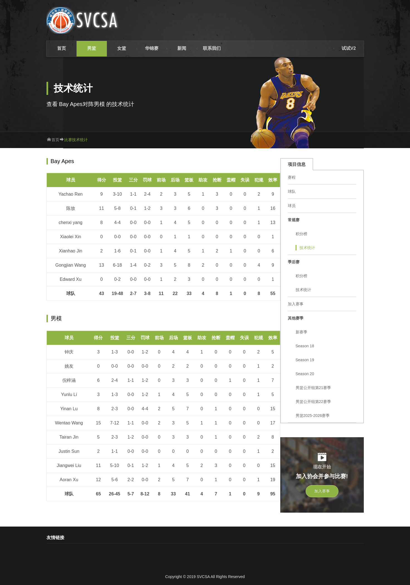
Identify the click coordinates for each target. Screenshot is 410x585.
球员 (292, 205)
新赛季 (301, 332)
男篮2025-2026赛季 (313, 415)
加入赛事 (295, 304)
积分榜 (301, 234)
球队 (292, 191)
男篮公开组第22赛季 (313, 401)
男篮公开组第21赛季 (313, 387)
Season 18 (305, 346)
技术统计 (307, 247)
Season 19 (305, 360)
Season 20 (305, 374)
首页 (55, 139)
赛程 (292, 177)
